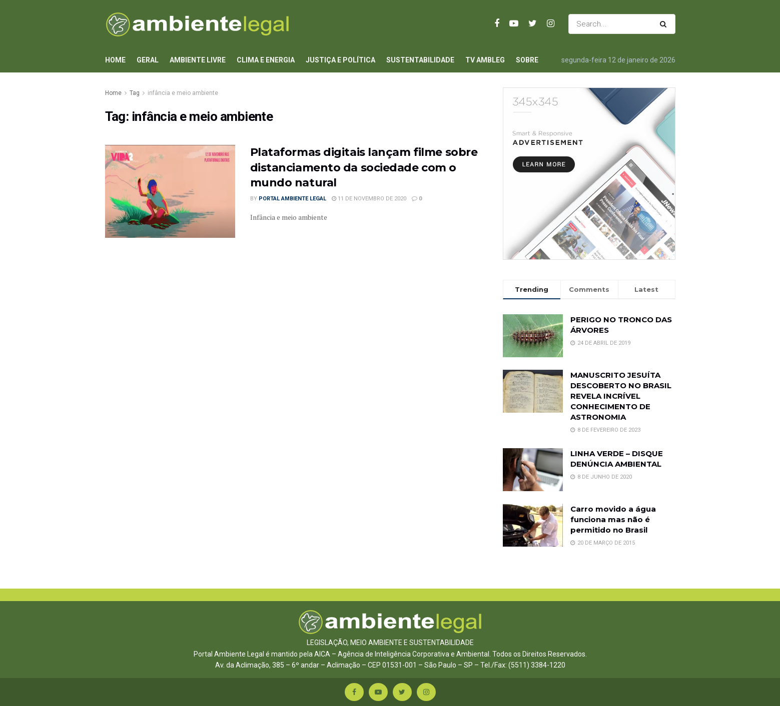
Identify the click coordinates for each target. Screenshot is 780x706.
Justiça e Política (340, 60)
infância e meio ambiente (183, 92)
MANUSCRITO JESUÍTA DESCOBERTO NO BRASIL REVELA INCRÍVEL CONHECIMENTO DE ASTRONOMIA (620, 396)
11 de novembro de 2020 (369, 198)
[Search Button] (665, 24)
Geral (148, 60)
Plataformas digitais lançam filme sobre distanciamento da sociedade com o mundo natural (364, 167)
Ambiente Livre (198, 60)
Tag (135, 92)
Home (115, 60)
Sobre (527, 60)
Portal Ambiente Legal (292, 198)
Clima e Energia (266, 60)
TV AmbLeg (485, 60)
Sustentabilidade (420, 60)
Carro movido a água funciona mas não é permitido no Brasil (613, 519)
